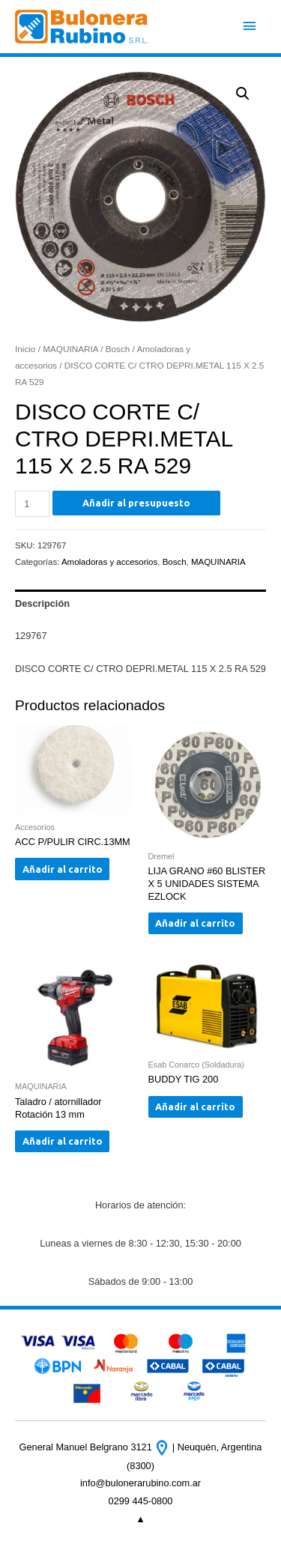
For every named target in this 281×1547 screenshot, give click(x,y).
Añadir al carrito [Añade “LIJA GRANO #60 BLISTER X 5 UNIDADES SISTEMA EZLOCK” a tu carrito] (195, 923)
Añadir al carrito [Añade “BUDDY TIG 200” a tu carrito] (195, 1106)
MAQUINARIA (70, 349)
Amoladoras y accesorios (109, 561)
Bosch (118, 349)
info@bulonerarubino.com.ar (140, 1483)
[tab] (140, 603)
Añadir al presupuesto (136, 502)
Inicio (25, 349)
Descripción (42, 603)
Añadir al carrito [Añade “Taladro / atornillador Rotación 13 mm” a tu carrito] (62, 1141)
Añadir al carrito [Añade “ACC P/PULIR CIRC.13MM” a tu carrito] (62, 869)
